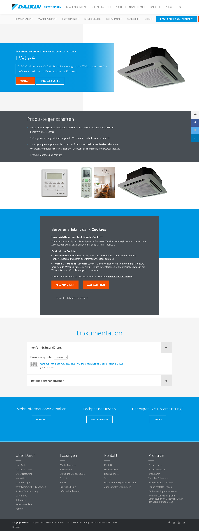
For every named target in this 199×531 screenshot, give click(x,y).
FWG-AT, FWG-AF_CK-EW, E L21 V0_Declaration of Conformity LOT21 (81, 363)
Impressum (38, 522)
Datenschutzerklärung (78, 522)
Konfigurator (92, 18)
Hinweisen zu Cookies (120, 276)
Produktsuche (155, 465)
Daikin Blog (21, 495)
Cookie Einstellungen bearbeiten (72, 298)
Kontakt (108, 465)
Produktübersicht (157, 469)
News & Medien (24, 504)
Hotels (63, 482)
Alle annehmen (65, 284)
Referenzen (21, 499)
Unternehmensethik (100, 522)
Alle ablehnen (96, 284)
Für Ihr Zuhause (68, 465)
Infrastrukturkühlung (70, 491)
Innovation (21, 478)
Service (149, 18)
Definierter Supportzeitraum (162, 491)
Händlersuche (111, 469)
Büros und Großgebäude (72, 473)
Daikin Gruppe (23, 482)
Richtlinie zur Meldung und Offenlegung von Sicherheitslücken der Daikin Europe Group (165, 498)
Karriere (19, 508)
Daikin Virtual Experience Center (120, 482)
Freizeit (63, 478)
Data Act (16, 527)
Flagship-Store (111, 473)
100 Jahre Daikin (24, 469)
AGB (115, 522)
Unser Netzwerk (24, 473)
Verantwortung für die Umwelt (31, 486)
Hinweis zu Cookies (55, 522)
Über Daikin (21, 465)
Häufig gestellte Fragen (160, 486)
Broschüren (154, 473)
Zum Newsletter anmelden (117, 486)
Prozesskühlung (68, 486)
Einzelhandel (66, 469)
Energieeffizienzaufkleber (161, 482)
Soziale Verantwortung (27, 491)
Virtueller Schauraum (158, 478)
